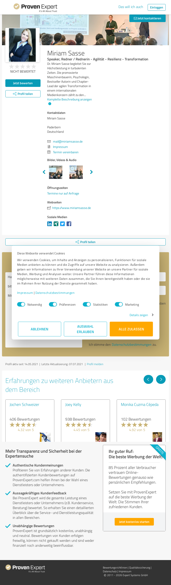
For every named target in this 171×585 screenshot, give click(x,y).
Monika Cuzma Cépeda (140, 404)
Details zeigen (138, 315)
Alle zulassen (131, 328)
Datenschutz (110, 571)
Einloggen (156, 7)
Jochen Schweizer (24, 404)
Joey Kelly (73, 404)
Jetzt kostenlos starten (134, 522)
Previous (44, 172)
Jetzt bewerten (23, 83)
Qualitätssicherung (139, 567)
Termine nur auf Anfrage (63, 193)
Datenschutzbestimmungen (56, 292)
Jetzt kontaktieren (147, 18)
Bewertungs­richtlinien (115, 567)
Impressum (26, 292)
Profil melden (95, 364)
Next (91, 172)
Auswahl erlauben (85, 329)
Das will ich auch (130, 6)
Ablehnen (40, 328)
